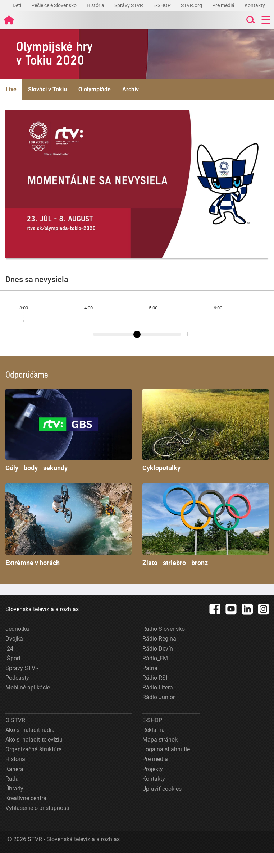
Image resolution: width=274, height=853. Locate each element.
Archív (130, 89)
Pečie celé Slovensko (54, 5)
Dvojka (14, 638)
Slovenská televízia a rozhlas (42, 609)
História (96, 5)
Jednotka (17, 628)
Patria (149, 668)
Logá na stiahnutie (166, 749)
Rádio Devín (157, 648)
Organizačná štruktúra (33, 749)
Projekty (152, 769)
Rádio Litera (157, 687)
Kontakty (255, 5)
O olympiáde (94, 89)
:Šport (12, 658)
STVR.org (192, 5)
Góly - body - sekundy (68, 430)
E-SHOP (162, 5)
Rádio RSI (154, 677)
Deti (17, 5)
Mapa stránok (160, 739)
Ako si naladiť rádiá (30, 729)
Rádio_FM (155, 658)
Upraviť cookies (162, 788)
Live (11, 89)
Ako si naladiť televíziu (34, 739)
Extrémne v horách (68, 525)
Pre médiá (224, 5)
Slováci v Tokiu (47, 89)
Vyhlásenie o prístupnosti (37, 807)
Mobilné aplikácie (27, 687)
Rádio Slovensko (163, 628)
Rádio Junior (158, 697)
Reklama (153, 729)
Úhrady (14, 788)
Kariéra (14, 769)
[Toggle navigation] (266, 20)
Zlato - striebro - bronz (205, 525)
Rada (12, 778)
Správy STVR (129, 5)
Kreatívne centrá (25, 798)
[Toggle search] (250, 20)
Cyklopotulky (205, 430)
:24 (9, 648)
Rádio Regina (159, 638)
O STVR (15, 720)
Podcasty (17, 677)
